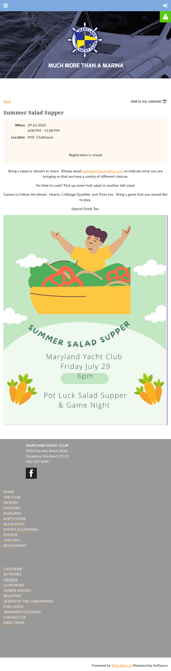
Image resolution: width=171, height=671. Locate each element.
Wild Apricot (122, 665)
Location (18, 137)
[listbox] (149, 101)
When (20, 125)
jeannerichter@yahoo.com (102, 171)
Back (7, 101)
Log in (165, 16)
